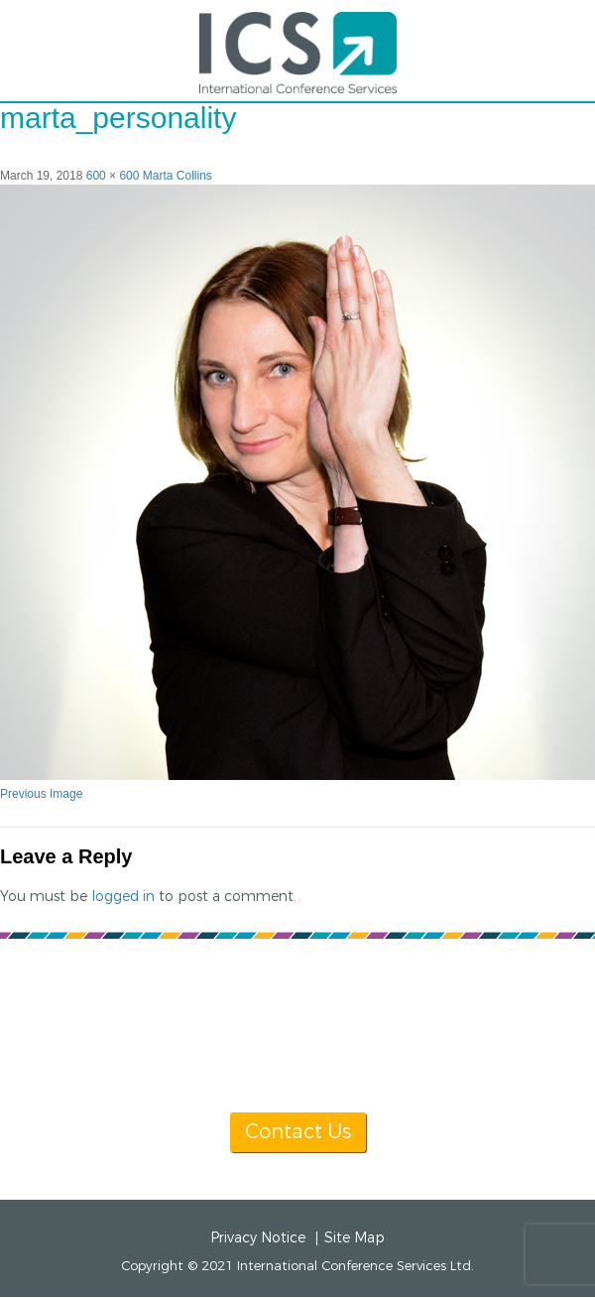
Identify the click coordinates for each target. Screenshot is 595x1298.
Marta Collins (177, 176)
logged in (123, 896)
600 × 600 (113, 176)
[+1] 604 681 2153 (430, 996)
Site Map (354, 1238)
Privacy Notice (257, 1238)
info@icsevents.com (296, 1020)
